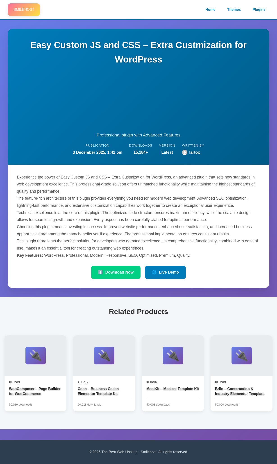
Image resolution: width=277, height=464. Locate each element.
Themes (234, 9)
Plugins (259, 9)
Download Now (116, 272)
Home (210, 9)
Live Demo (165, 272)
